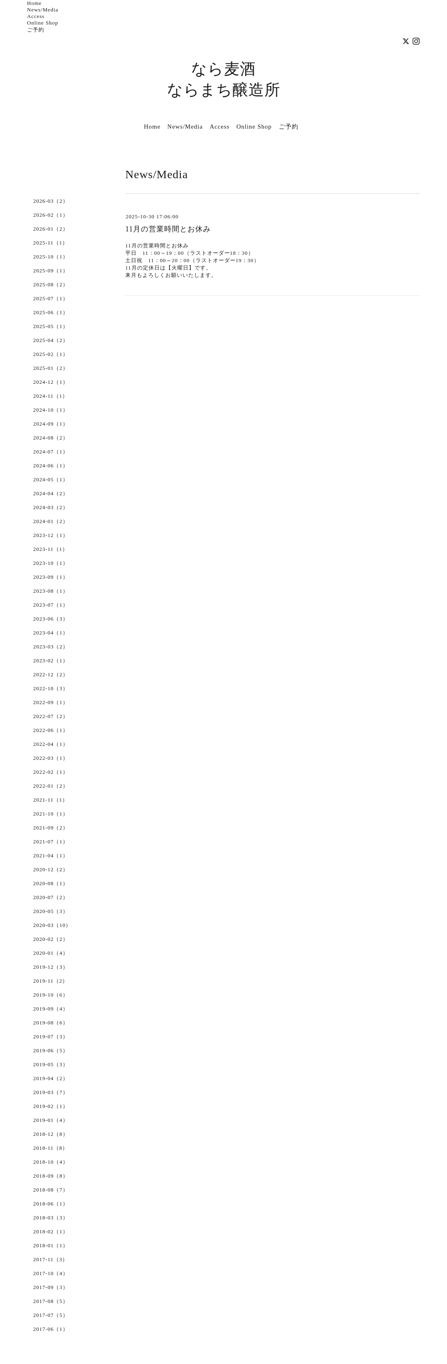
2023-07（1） (50, 605)
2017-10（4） (50, 1273)
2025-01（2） (50, 368)
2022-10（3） (50, 688)
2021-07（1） (50, 841)
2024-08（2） (50, 438)
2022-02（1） (50, 772)
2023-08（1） (50, 591)
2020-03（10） (52, 925)
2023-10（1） (50, 563)
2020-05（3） (50, 911)
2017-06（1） (50, 1329)
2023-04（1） (50, 633)
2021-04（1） (50, 855)
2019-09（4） (50, 1009)
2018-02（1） (50, 1231)
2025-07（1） (50, 298)
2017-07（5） (50, 1315)
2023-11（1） (50, 549)
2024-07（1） (50, 452)
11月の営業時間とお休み (168, 229)
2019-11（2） (50, 981)
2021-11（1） (50, 800)
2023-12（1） (50, 535)
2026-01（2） (50, 229)
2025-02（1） (50, 354)
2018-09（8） (50, 1176)
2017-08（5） (50, 1301)
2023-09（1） (50, 577)
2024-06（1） (50, 465)
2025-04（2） (50, 340)
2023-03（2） (50, 646)
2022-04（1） (50, 744)
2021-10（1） (50, 814)
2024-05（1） (50, 479)
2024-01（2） (50, 521)
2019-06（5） (50, 1050)
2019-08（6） (50, 1023)
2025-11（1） (50, 243)
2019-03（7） (50, 1092)
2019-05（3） (50, 1064)
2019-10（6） (50, 995)
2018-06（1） (50, 1204)
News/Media (42, 10)
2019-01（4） (50, 1120)
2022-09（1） (50, 702)
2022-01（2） (50, 786)
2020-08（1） (50, 883)
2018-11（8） (50, 1148)
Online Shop (42, 23)
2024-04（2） (50, 493)
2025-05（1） (50, 326)
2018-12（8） (50, 1134)
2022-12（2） (50, 674)
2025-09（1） (50, 270)
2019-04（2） (50, 1078)
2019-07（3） (50, 1036)
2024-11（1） (50, 396)
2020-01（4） (50, 953)
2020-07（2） (50, 897)
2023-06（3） (50, 619)
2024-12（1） (50, 382)
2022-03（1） (50, 758)
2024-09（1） (50, 424)
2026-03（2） (50, 201)
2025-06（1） (50, 312)
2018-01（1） (50, 1245)
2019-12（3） (50, 967)
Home (34, 3)
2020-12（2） (50, 869)
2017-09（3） (50, 1287)
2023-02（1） (50, 660)
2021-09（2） (50, 828)
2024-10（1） (50, 410)
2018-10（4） (50, 1162)
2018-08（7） (50, 1190)
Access (36, 16)
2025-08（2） (50, 284)
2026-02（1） (50, 215)
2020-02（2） (50, 939)
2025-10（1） (50, 257)
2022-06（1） (50, 730)
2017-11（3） (50, 1259)
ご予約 (35, 30)
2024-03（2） (50, 507)
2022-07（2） (50, 716)
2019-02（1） (50, 1106)
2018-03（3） (50, 1217)
